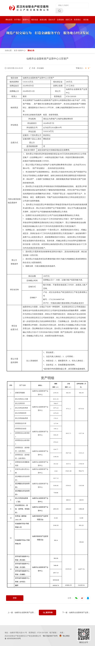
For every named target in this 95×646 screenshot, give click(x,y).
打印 (14, 598)
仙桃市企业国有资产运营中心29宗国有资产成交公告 (79, 612)
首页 (15, 50)
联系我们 (77, 20)
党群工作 (68, 20)
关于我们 (17, 20)
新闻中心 (26, 20)
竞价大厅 (51, 20)
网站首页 (9, 20)
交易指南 (60, 20)
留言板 (86, 20)
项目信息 (34, 20)
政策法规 (43, 20)
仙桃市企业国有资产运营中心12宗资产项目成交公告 (25, 612)
